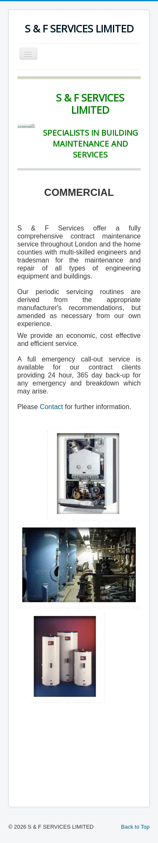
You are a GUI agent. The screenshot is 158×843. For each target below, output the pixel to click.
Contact (51, 406)
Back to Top (135, 827)
